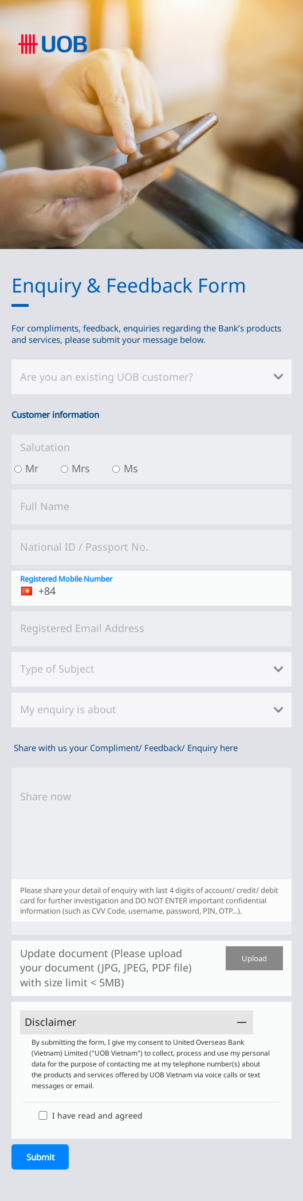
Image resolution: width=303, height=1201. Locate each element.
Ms (131, 468)
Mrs (81, 468)
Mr (31, 468)
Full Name (44, 506)
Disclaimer (50, 1022)
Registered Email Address (82, 628)
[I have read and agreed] (43, 1115)
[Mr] (18, 469)
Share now (45, 796)
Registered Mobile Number (66, 579)
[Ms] (116, 469)
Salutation (45, 447)
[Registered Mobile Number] (151, 588)
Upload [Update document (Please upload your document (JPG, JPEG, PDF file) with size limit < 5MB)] (254, 958)
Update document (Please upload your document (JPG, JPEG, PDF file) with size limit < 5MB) (105, 967)
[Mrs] (64, 469)
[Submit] (40, 1157)
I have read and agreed (97, 1115)
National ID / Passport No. (84, 547)
